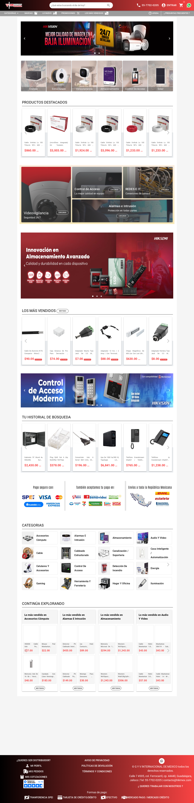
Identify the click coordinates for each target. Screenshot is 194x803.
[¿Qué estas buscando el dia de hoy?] (78, 5)
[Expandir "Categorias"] (12, 13)
